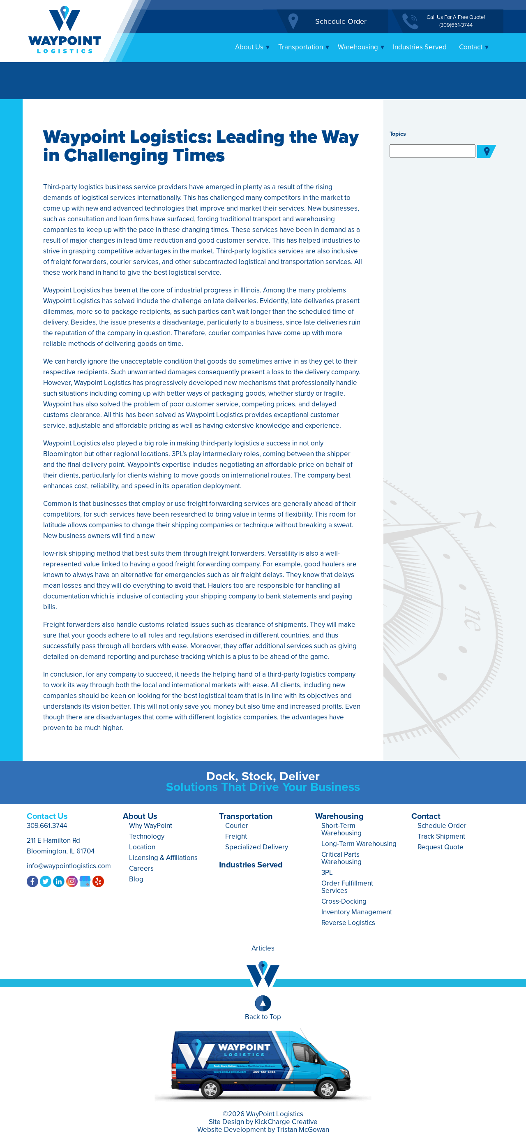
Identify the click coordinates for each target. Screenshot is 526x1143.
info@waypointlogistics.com (69, 866)
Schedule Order (341, 21)
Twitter (45, 881)
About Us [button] (252, 47)
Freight (236, 836)
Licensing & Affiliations (163, 857)
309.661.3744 (47, 825)
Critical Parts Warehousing (341, 858)
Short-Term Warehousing (341, 829)
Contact (425, 816)
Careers (141, 868)
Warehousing (339, 816)
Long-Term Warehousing (359, 843)
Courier (236, 825)
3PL (327, 872)
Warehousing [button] (361, 47)
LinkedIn (59, 881)
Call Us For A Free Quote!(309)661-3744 (456, 21)
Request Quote (441, 847)
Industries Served (420, 47)
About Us (140, 816)
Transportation (246, 816)
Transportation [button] (304, 47)
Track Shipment (441, 836)
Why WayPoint (150, 825)
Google (85, 881)
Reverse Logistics (348, 922)
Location (142, 847)
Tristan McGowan (303, 1129)
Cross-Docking (344, 901)
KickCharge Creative (286, 1121)
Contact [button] (474, 47)
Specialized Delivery (256, 847)
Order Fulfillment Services (347, 887)
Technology (146, 836)
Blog (136, 879)
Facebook (32, 881)
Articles (263, 948)
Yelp (98, 881)
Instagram (72, 881)
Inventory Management (356, 912)
